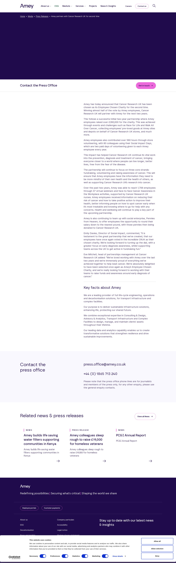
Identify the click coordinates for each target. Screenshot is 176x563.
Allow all (157, 542)
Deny (157, 557)
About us (24, 520)
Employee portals (29, 508)
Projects (93, 6)
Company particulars (65, 520)
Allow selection (157, 550)
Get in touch (144, 85)
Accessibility (62, 525)
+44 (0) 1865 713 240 (100, 374)
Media (30, 16)
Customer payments (52, 508)
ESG (57, 6)
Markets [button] (66, 6)
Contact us (142, 6)
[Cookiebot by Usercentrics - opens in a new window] (14, 558)
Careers (128, 6)
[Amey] (27, 6)
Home (22, 16)
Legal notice (62, 530)
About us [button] (45, 6)
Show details (118, 557)
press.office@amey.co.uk (105, 364)
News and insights (27, 535)
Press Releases (42, 16)
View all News (143, 416)
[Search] (154, 6)
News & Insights (108, 6)
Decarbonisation (27, 530)
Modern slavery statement (68, 535)
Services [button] (80, 6)
